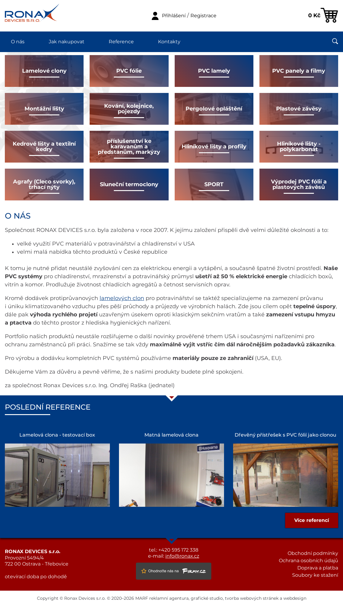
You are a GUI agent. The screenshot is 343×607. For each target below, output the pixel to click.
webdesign (294, 598)
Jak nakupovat (66, 41)
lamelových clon (122, 298)
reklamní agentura (169, 598)
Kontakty (169, 41)
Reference (121, 41)
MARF (141, 598)
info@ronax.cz (182, 556)
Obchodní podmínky (313, 553)
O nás (18, 41)
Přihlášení (174, 15)
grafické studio (207, 598)
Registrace (203, 15)
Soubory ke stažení (315, 575)
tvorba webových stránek (252, 598)
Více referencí (311, 520)
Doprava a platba (317, 568)
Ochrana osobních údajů (308, 560)
